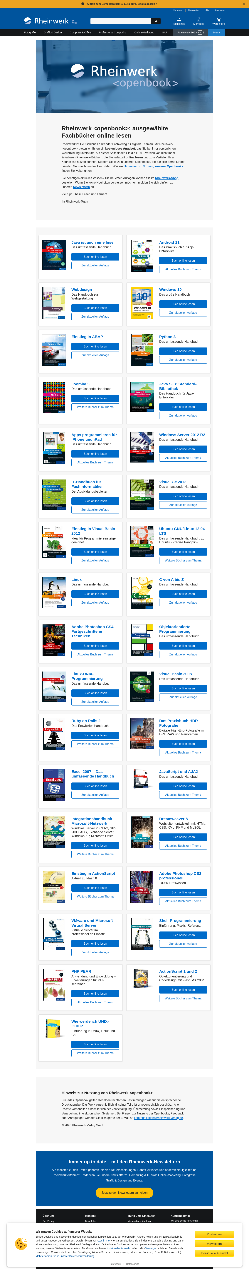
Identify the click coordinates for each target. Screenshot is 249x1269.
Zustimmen (104, 1240)
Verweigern (151, 1248)
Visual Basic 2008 (175, 674)
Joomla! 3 (80, 384)
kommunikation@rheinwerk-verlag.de (158, 1117)
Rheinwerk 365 (191, 32)
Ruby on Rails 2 (86, 721)
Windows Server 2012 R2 (182, 435)
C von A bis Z (171, 579)
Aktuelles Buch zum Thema (183, 269)
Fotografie (30, 32)
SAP (164, 32)
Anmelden (220, 10)
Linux (76, 579)
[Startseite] (50, 21)
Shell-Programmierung (180, 920)
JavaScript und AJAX (178, 771)
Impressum (115, 1264)
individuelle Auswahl (118, 1248)
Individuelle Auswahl (214, 1253)
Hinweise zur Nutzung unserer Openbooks (153, 166)
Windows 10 (170, 289)
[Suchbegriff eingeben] (120, 21)
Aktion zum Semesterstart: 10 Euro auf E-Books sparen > (122, 3)
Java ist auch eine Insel (93, 242)
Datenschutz (132, 1264)
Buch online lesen (95, 256)
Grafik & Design (53, 32)
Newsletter (193, 10)
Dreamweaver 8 (173, 819)
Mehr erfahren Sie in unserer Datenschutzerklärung (65, 1256)
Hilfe (207, 10)
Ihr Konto (178, 10)
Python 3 (167, 337)
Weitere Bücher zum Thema (95, 407)
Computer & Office (80, 32)
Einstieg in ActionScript (93, 873)
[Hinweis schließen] (243, 3)
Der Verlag (48, 1221)
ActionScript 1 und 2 (178, 971)
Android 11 (169, 242)
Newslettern (81, 187)
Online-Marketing (144, 32)
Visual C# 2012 (172, 482)
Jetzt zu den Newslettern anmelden (124, 1192)
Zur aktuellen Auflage (95, 265)
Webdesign (81, 289)
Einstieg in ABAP (87, 337)
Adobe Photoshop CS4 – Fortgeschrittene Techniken (94, 631)
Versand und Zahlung (139, 1221)
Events (217, 32)
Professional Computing (113, 32)
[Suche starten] (156, 21)
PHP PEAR (81, 971)
